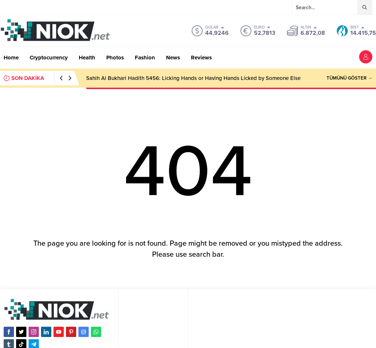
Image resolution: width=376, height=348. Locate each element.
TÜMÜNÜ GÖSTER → (349, 78)
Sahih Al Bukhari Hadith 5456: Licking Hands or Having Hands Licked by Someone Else (193, 78)
